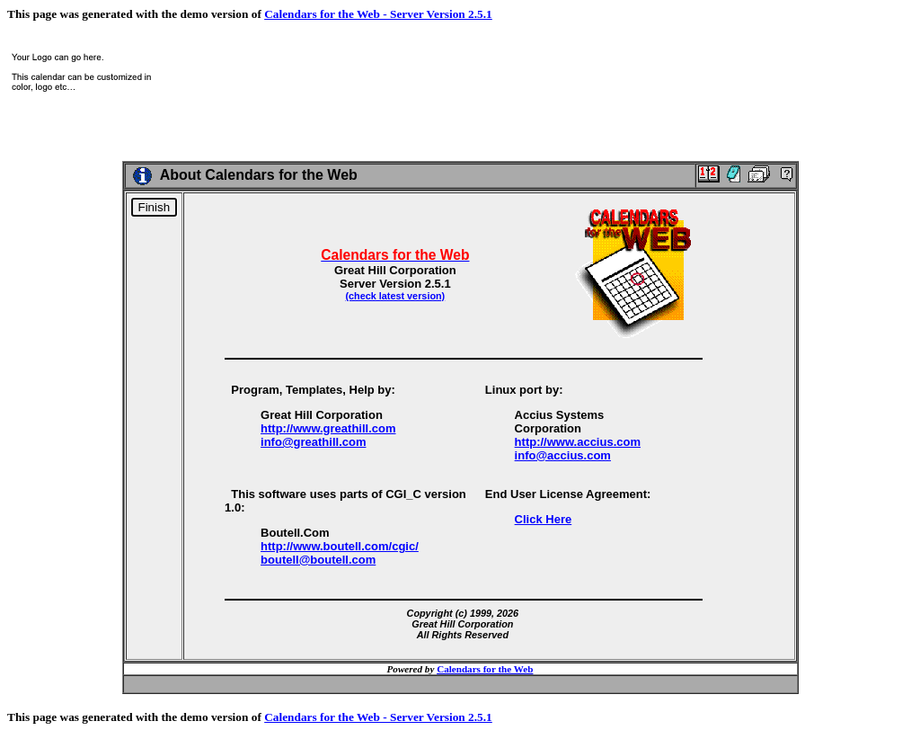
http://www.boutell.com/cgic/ (340, 546)
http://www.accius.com (578, 442)
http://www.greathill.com (328, 428)
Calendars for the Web (485, 668)
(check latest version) (395, 295)
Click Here (543, 519)
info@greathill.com (313, 442)
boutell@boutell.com (318, 559)
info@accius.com (563, 455)
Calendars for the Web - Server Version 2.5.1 (378, 14)
